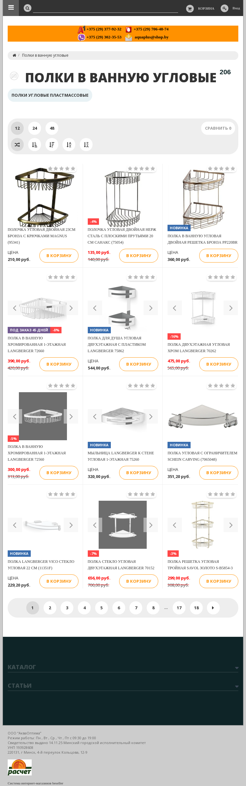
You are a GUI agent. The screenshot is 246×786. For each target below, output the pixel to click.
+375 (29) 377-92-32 (99, 29)
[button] (15, 308)
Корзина (206, 8)
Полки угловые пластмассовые (50, 95)
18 (196, 608)
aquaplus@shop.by (146, 37)
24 (34, 128)
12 (17, 128)
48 (52, 128)
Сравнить (218, 128)
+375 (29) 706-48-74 (146, 29)
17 (179, 608)
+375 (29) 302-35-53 (99, 37)
